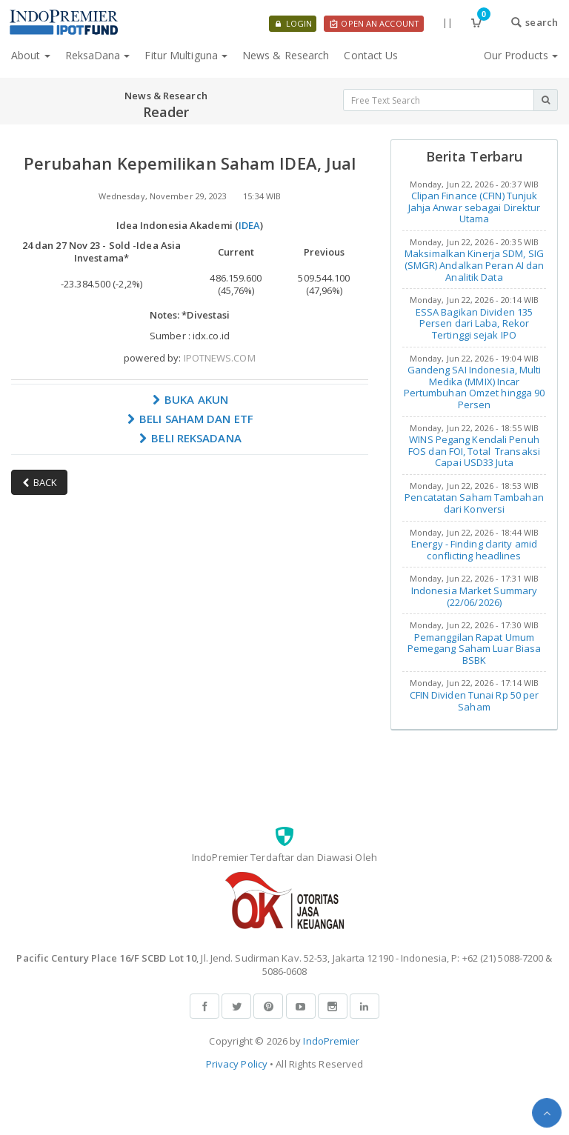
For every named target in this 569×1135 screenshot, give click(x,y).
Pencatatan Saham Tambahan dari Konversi (474, 503)
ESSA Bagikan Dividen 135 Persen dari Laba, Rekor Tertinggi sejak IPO (474, 323)
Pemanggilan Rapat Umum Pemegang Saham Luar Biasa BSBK (474, 648)
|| (447, 22)
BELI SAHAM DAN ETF (189, 418)
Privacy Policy (236, 1064)
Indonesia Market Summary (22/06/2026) (474, 596)
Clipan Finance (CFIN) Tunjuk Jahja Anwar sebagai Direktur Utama (474, 207)
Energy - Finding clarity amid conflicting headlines (474, 549)
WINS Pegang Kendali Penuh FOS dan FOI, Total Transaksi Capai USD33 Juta (474, 451)
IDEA (249, 225)
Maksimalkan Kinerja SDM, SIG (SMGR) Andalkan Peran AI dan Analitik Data (475, 265)
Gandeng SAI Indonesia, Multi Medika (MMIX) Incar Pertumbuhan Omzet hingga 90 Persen (474, 387)
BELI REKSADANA (190, 437)
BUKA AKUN (189, 399)
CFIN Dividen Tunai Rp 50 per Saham (474, 700)
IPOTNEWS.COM (220, 358)
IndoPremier (331, 1041)
